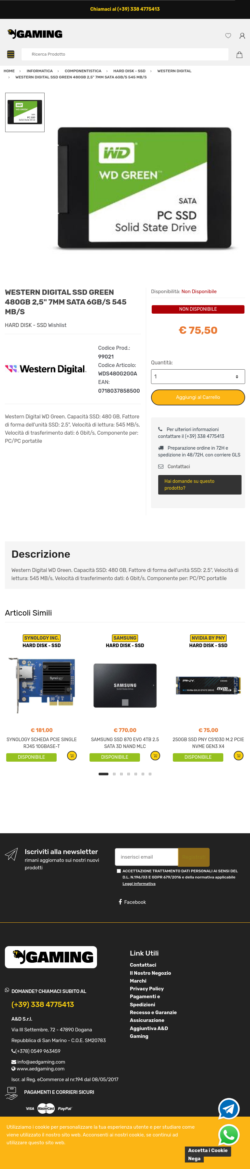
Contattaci (174, 466)
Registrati (193, 857)
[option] (145, 190)
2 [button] (114, 774)
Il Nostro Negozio (150, 973)
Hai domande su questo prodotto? (189, 485)
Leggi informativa (138, 883)
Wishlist (57, 325)
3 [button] (121, 774)
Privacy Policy (147, 989)
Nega (194, 1159)
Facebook (132, 902)
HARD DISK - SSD (26, 325)
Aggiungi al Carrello (198, 397)
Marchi (138, 981)
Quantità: (162, 363)
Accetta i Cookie (208, 1150)
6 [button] (143, 774)
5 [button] (135, 774)
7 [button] (150, 774)
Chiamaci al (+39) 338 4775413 (125, 9)
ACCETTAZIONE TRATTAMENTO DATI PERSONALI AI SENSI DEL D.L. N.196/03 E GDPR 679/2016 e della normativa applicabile (180, 877)
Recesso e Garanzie (153, 1012)
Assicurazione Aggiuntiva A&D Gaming (149, 1028)
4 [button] (128, 774)
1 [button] (103, 774)
